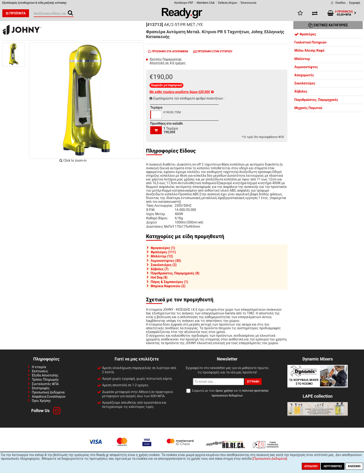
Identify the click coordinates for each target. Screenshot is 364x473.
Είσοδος (340, 2)
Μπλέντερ (302, 59)
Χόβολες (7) (160, 269)
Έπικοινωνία (248, 2)
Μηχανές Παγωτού (308, 108)
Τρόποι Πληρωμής (45, 379)
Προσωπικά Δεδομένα (48, 392)
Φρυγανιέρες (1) (163, 248)
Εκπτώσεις (40, 371)
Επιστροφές (41, 388)
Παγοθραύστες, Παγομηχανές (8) (175, 273)
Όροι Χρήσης (41, 401)
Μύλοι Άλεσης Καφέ (309, 50)
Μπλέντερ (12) (162, 256)
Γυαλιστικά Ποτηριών (310, 42)
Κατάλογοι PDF (183, 2)
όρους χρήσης (224, 390)
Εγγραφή (354, 2)
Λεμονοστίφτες (306, 67)
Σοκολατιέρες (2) (164, 265)
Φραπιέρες (305, 34)
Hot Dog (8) (159, 277)
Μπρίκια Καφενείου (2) (168, 286)
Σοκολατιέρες (304, 83)
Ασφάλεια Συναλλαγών (48, 396)
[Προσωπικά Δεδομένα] (270, 458)
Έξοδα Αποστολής (45, 375)
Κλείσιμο (354, 466)
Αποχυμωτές (304, 75)
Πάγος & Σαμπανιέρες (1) (169, 282)
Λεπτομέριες (332, 466)
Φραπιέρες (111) (163, 252)
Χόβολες (300, 91)
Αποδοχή (311, 466)
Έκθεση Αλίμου (227, 2)
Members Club (206, 2)
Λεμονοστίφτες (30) (166, 261)
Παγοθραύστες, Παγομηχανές (316, 100)
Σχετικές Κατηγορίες (328, 25)
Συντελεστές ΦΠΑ (45, 384)
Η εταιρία (39, 367)
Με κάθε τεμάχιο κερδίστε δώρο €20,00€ (182, 92)
